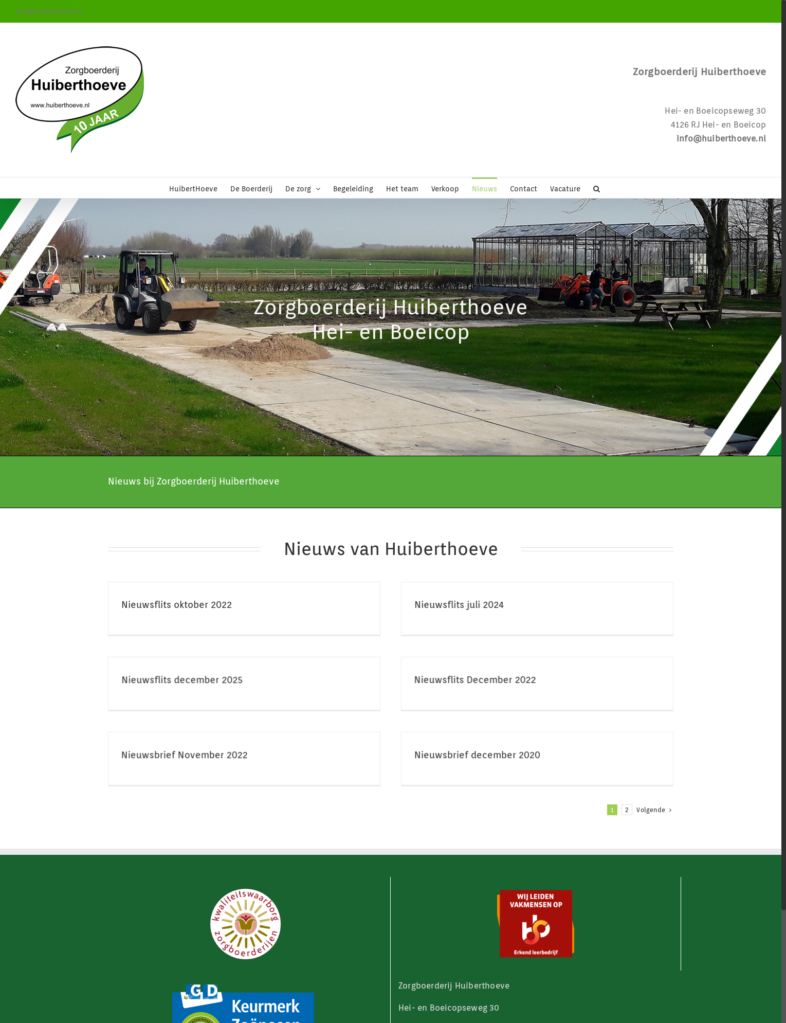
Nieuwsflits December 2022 (417, 679)
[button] (596, 187)
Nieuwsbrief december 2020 (497, 739)
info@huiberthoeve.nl (48, 11)
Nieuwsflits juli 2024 (439, 604)
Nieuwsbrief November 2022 (223, 739)
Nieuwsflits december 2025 (259, 664)
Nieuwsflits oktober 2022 (176, 604)
